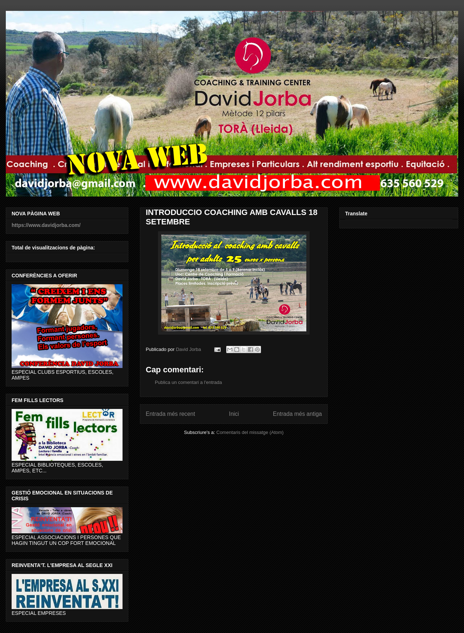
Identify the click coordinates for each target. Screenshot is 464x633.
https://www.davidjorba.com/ (46, 225)
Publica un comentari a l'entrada (188, 382)
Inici (234, 414)
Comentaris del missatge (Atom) (250, 432)
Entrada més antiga (297, 414)
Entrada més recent (170, 414)
